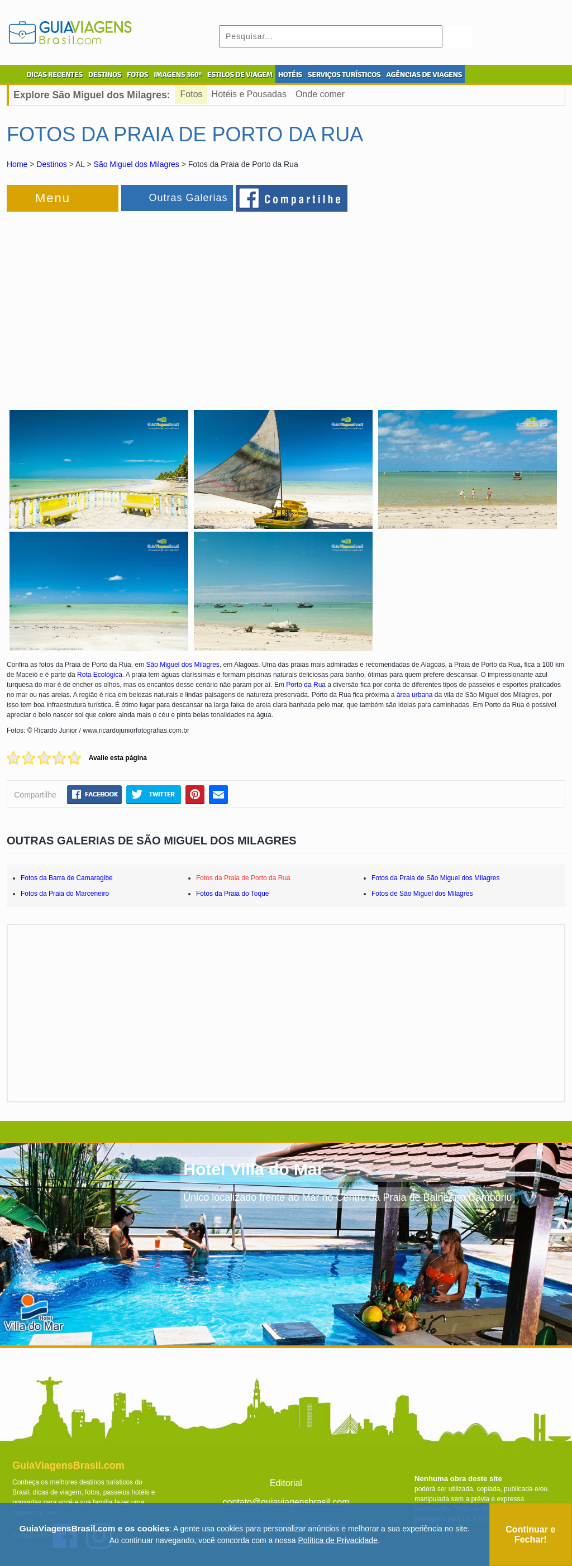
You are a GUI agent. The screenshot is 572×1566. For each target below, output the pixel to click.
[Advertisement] (128, 304)
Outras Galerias (188, 197)
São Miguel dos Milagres (136, 164)
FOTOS (137, 74)
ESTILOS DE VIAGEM (240, 74)
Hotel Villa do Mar (253, 1169)
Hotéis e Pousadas (249, 94)
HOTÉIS (290, 74)
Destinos (51, 164)
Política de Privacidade (338, 1540)
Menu (52, 198)
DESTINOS (104, 74)
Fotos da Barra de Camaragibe (67, 878)
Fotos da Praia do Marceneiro (65, 893)
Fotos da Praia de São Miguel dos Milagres (435, 878)
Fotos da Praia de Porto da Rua (243, 878)
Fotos (191, 94)
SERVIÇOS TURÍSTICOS (344, 74)
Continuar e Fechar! (530, 1534)
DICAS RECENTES (54, 74)
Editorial (286, 1483)
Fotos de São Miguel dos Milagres (422, 893)
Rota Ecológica (99, 675)
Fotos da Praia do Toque (232, 893)
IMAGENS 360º (178, 74)
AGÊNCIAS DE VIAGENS (424, 74)
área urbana (415, 695)
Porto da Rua (306, 685)
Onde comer (320, 94)
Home (17, 164)
